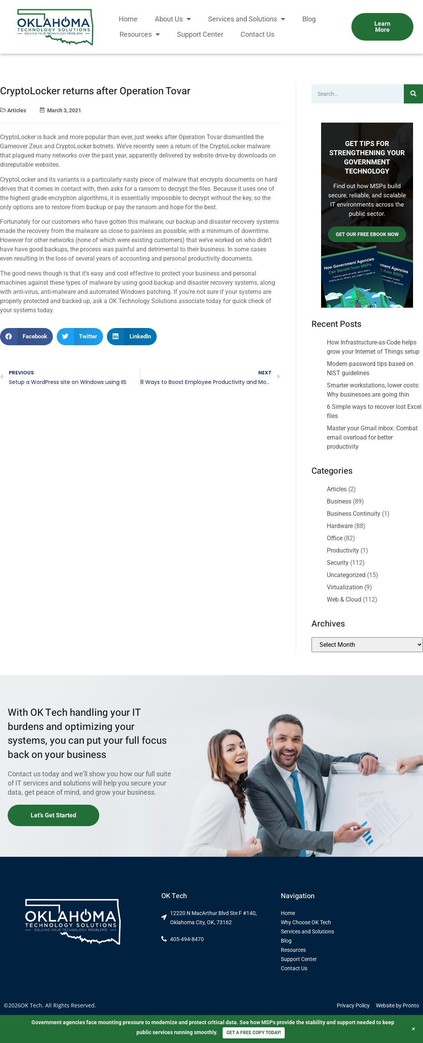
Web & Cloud (344, 599)
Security (338, 562)
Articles (16, 110)
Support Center (200, 34)
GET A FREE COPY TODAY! (253, 1032)
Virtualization (345, 587)
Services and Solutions (246, 19)
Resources (140, 34)
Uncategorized (346, 575)
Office (335, 538)
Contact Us (257, 34)
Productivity (343, 550)
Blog (309, 19)
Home (128, 19)
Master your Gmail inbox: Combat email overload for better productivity (372, 437)
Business (339, 501)
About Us (173, 19)
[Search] (413, 93)
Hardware (340, 526)
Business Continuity (353, 513)
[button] (26, 336)
